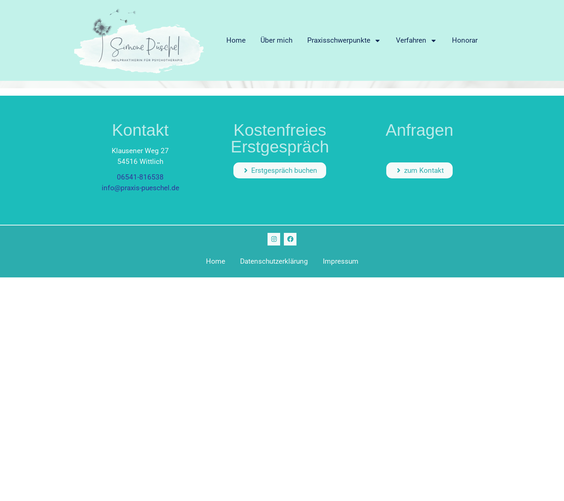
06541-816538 (140, 177)
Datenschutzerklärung (274, 261)
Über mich (276, 40)
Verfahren (416, 40)
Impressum (340, 261)
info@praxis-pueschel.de (140, 188)
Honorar (465, 40)
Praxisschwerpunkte (344, 40)
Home (236, 40)
